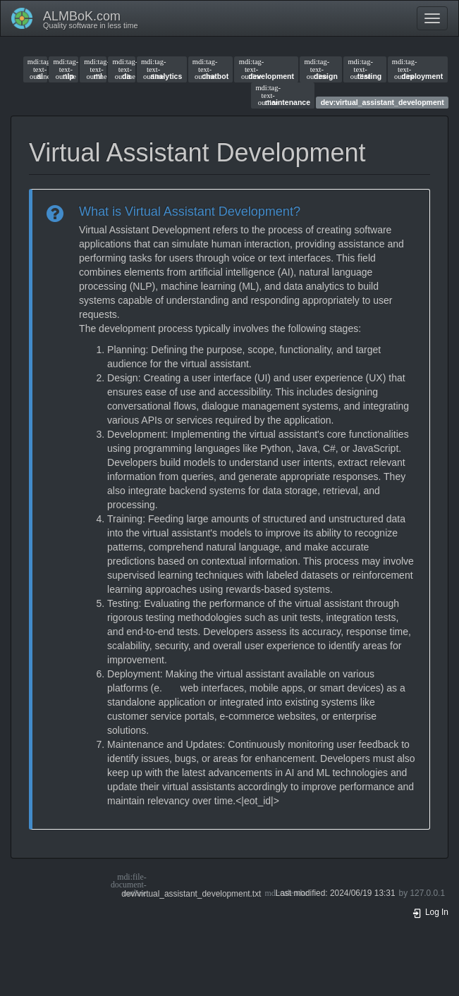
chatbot (210, 69)
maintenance (282, 95)
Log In (430, 912)
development (266, 69)
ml (93, 69)
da (122, 69)
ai (35, 69)
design (321, 69)
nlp (64, 69)
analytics (161, 69)
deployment (417, 69)
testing (364, 69)
